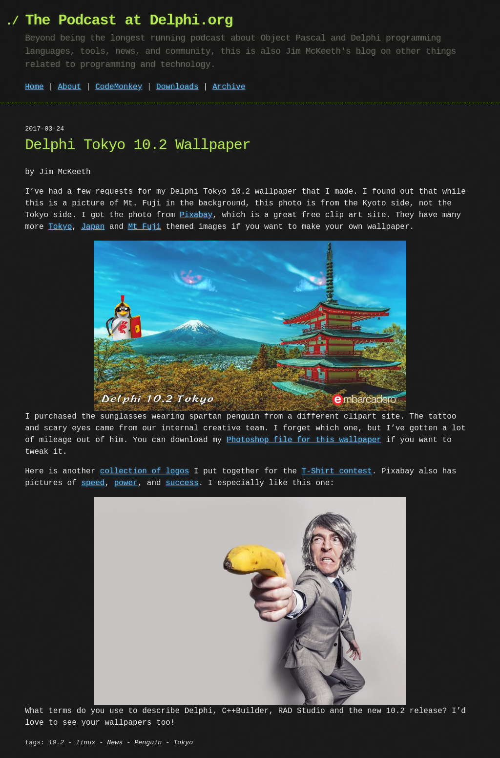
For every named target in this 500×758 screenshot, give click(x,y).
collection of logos (144, 471)
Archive (228, 87)
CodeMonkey (118, 87)
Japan (92, 227)
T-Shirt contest (337, 471)
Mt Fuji (144, 227)
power (126, 483)
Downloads (177, 87)
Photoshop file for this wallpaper (289, 440)
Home (34, 87)
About (69, 87)
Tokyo (60, 227)
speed (92, 483)
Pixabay (196, 215)
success (182, 483)
